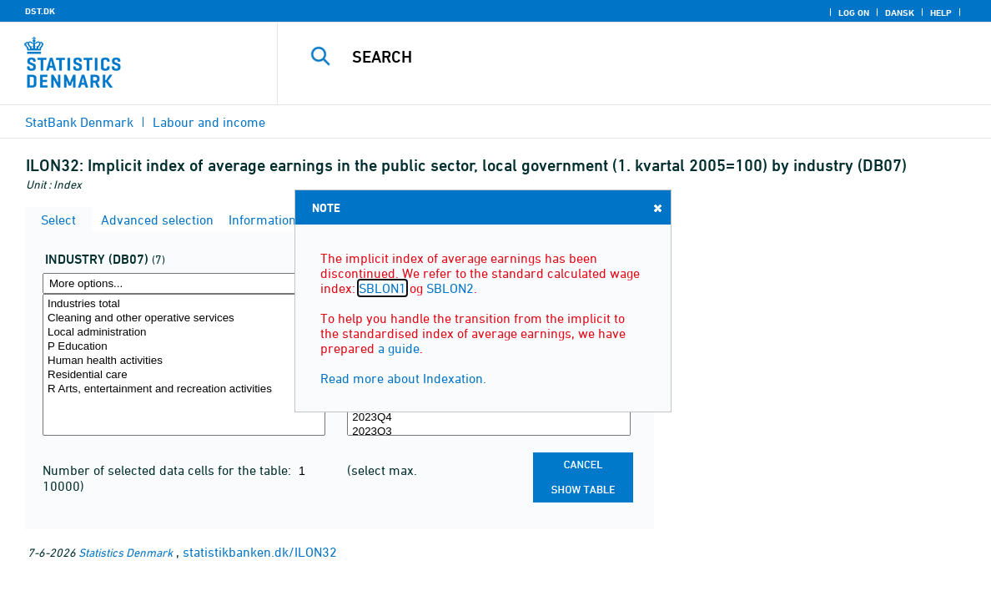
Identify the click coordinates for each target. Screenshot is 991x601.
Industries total (184, 304)
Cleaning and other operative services (184, 318)
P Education (184, 347)
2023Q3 (488, 432)
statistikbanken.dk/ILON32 (260, 551)
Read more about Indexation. (403, 378)
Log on (853, 12)
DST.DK (40, 11)
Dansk (899, 12)
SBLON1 (382, 287)
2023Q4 (488, 418)
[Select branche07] (184, 365)
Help (941, 12)
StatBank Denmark (79, 121)
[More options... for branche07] (184, 283)
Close (656, 207)
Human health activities (184, 361)
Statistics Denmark (125, 552)
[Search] (627, 56)
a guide (399, 348)
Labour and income (209, 121)
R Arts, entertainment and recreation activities (184, 389)
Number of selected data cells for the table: (168, 469)
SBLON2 (450, 287)
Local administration (184, 333)
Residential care (184, 375)
